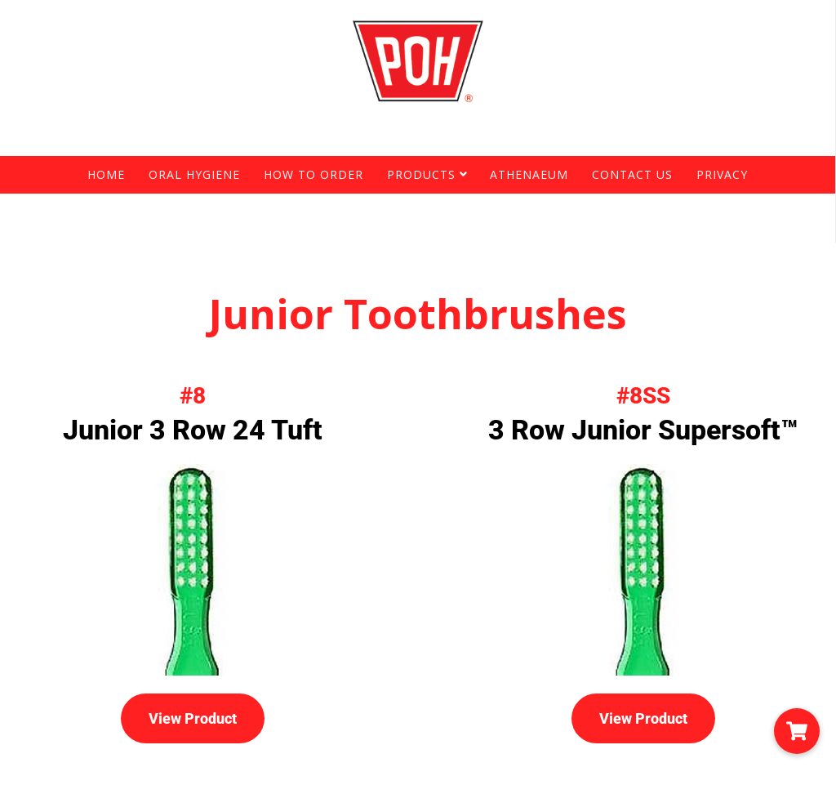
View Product (193, 718)
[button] (797, 731)
